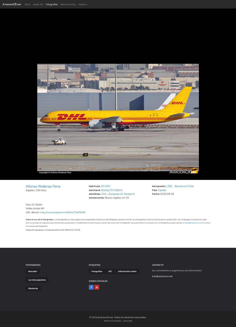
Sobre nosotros (68, 4)
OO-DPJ (105, 186)
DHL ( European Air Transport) (118, 194)
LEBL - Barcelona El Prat (180, 186)
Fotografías (52, 4)
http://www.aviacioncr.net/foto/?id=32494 (63, 212)
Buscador (32, 271)
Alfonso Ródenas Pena (43, 186)
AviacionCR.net (12, 4)
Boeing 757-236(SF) (111, 190)
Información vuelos (127, 271)
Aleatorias (33, 288)
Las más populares (37, 280)
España (162, 190)
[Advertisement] (118, 32)
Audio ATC (38, 4)
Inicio (28, 4)
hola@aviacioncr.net (193, 223)
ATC (110, 271)
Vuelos (81, 4)
